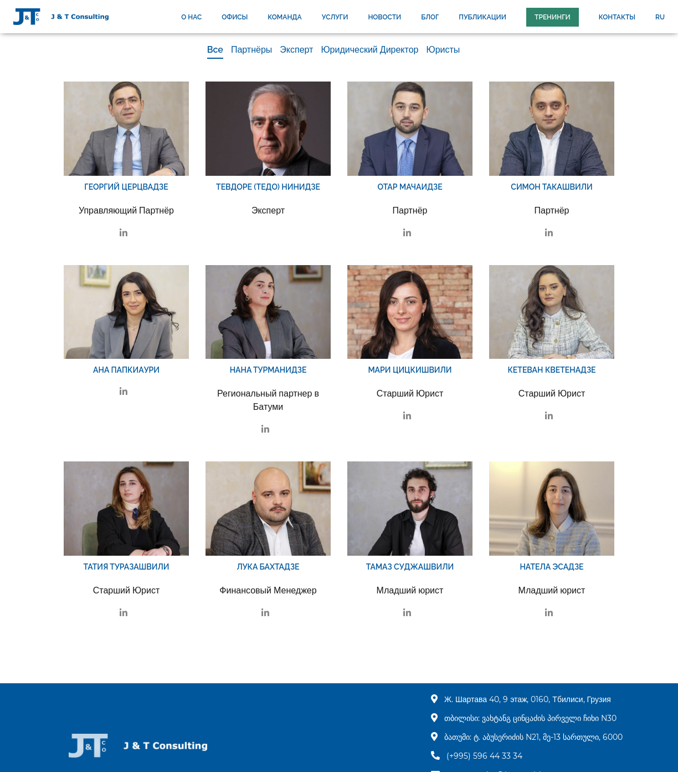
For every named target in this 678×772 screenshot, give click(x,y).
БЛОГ (430, 17)
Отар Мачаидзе (409, 186)
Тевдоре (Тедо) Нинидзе (268, 186)
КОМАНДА (284, 17)
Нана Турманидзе (268, 369)
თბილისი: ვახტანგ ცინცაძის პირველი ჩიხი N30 (530, 718)
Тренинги (553, 17)
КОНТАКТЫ (617, 17)
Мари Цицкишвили (409, 369)
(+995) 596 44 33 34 (484, 756)
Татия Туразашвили (126, 566)
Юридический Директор (369, 49)
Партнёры (251, 49)
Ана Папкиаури (126, 369)
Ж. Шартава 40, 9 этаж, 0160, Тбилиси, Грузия (527, 699)
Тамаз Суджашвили (410, 566)
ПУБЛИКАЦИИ (482, 17)
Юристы (443, 49)
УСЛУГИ (335, 17)
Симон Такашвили (551, 186)
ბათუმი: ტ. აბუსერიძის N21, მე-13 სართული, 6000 (533, 737)
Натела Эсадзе (551, 566)
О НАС (191, 17)
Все (215, 49)
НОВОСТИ (384, 17)
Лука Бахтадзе (268, 566)
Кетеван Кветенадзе (551, 369)
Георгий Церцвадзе (126, 186)
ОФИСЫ (235, 17)
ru (660, 17)
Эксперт (296, 49)
